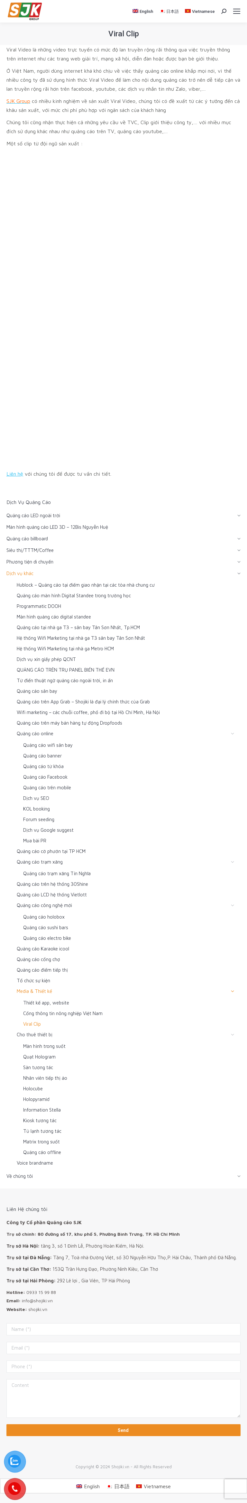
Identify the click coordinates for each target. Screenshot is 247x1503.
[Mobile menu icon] (237, 11)
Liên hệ (14, 474)
